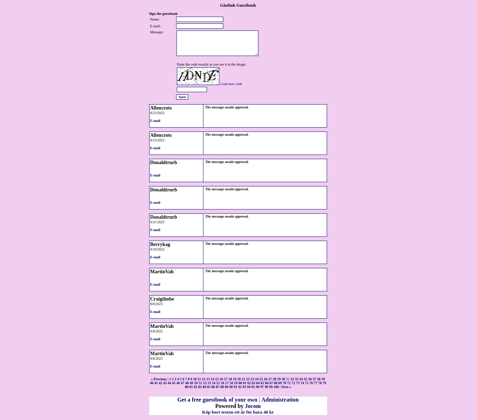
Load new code (231, 84)
